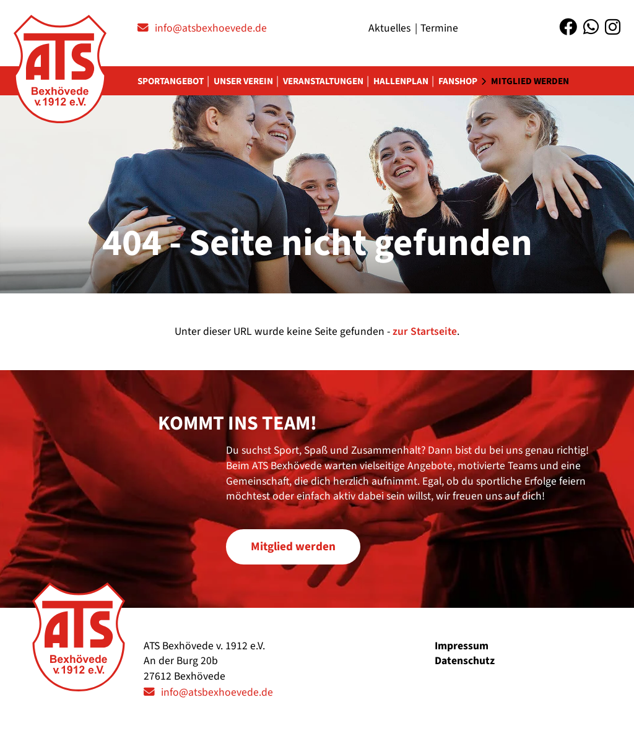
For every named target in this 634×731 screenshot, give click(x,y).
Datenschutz (465, 660)
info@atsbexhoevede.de (211, 28)
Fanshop (457, 81)
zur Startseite (425, 331)
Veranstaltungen (323, 81)
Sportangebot (170, 81)
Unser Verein (243, 81)
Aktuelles (389, 28)
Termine (439, 28)
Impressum (462, 646)
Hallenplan (400, 81)
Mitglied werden (530, 81)
